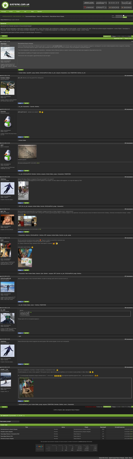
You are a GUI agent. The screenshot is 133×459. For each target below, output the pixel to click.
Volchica (79, 73)
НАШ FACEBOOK (17, 16)
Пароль (113, 17)
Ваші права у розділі (5, 421)
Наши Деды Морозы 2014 (7, 436)
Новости (39, 16)
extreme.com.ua (82, 441)
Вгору (130, 457)
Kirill (2, 240)
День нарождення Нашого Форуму (71, 409)
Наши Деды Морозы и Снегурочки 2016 (10, 433)
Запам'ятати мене (128, 15)
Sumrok (32, 106)
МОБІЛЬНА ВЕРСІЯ (7, 16)
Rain (26, 273)
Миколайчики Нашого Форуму (57, 16)
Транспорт (39, 11)
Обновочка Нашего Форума (7, 438)
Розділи (18, 11)
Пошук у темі (128, 38)
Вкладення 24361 (24, 313)
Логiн (113, 15)
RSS (23, 16)
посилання (129, 75)
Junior (32, 305)
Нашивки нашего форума (7, 431)
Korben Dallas (22, 73)
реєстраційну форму (57, 46)
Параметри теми (118, 38)
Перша (113, 36)
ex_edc (54, 73)
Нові (25, 11)
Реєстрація (3, 11)
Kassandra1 (64, 73)
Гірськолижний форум (30, 16)
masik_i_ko (4, 369)
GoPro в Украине (58, 409)
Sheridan (4, 44)
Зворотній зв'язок (103, 457)
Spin (42, 273)
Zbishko (37, 73)
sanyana (58, 73)
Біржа (32, 11)
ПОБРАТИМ (74, 73)
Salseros (27, 235)
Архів (126, 457)
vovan (65, 404)
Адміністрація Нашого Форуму (116, 457)
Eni (22, 206)
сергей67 (29, 73)
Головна (11, 11)
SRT (2, 145)
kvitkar (49, 73)
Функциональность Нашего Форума (9, 429)
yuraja (33, 73)
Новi (101, 406)
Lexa (69, 73)
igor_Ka (3, 211)
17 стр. (129, 36)
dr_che (83, 73)
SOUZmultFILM (44, 73)
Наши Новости (45, 16)
